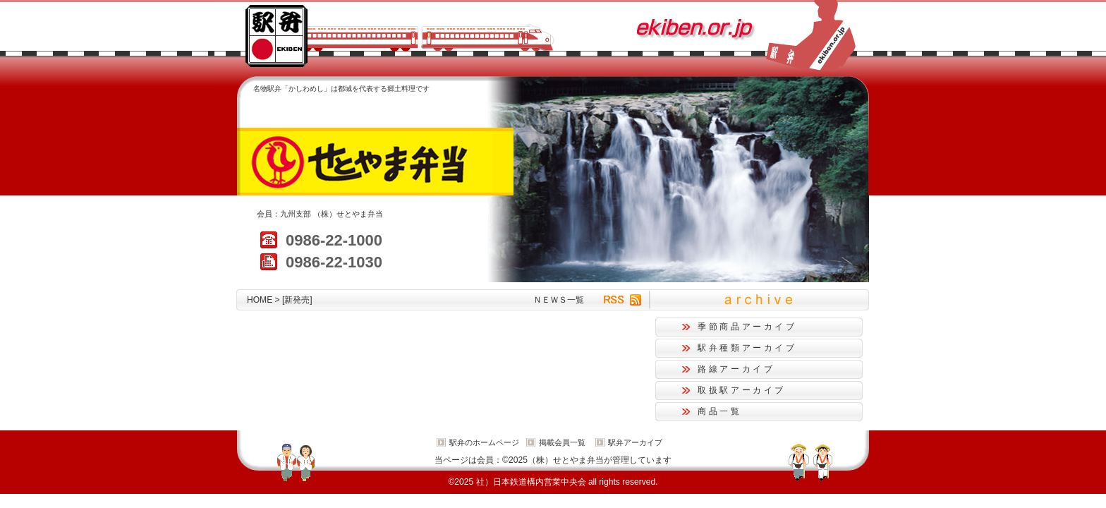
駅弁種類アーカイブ (747, 348)
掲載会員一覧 (562, 442)
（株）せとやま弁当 (348, 214)
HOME (259, 300)
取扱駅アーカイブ (742, 390)
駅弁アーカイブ (635, 442)
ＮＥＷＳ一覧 (558, 300)
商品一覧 (720, 411)
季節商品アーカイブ (747, 327)
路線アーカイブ (736, 369)
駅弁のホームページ (484, 442)
